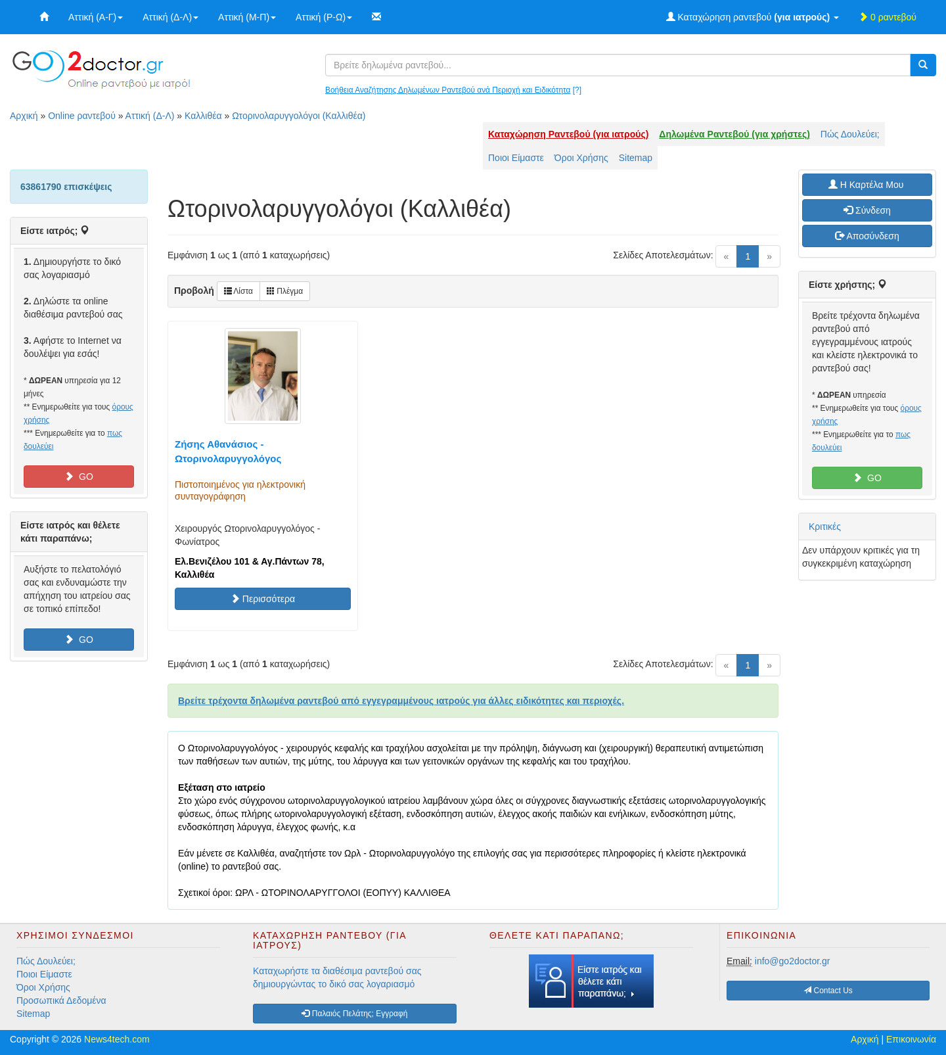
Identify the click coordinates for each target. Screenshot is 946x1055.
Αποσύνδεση (867, 236)
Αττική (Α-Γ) (95, 17)
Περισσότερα (263, 599)
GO (78, 476)
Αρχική (24, 115)
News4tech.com (117, 1039)
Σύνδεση (867, 210)
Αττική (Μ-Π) (247, 17)
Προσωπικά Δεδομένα (61, 1000)
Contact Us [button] (828, 990)
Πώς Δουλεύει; (850, 134)
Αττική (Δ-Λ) (170, 17)
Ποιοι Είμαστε (516, 157)
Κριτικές (825, 526)
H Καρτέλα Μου (867, 184)
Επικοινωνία (911, 1039)
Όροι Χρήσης (581, 157)
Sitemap (635, 157)
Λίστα (238, 291)
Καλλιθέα (203, 115)
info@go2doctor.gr (792, 961)
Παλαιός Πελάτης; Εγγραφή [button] (354, 1013)
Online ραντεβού (82, 115)
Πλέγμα (285, 291)
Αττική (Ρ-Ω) (324, 17)
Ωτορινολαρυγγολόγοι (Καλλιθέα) (298, 115)
